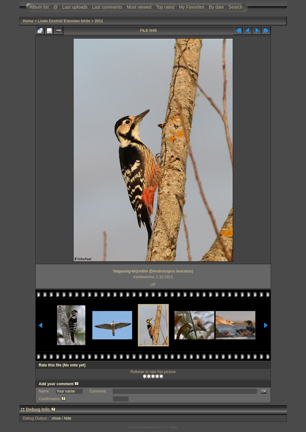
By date (216, 7)
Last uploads (74, 7)
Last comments (107, 7)
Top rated (165, 7)
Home (28, 21)
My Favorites (191, 7)
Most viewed (139, 7)
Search (236, 7)
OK (264, 391)
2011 (99, 21)
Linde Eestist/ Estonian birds (64, 21)
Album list (39, 7)
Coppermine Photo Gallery (161, 427)
